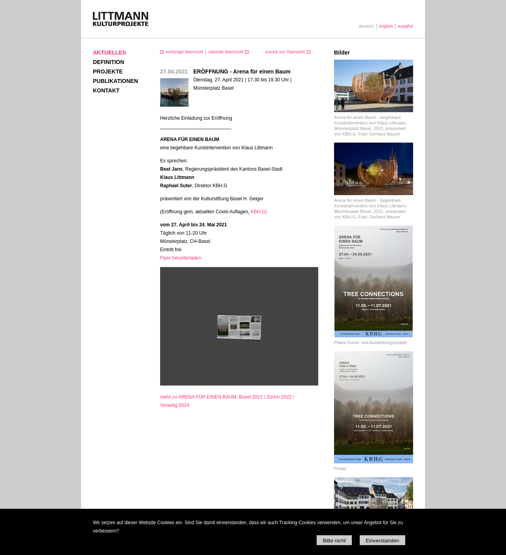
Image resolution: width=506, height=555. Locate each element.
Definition (108, 62)
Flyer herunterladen (180, 258)
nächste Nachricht (225, 51)
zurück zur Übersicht (285, 51)
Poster (340, 468)
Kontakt (106, 90)
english (386, 26)
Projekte (108, 71)
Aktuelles (109, 52)
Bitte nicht (334, 541)
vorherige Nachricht (184, 51)
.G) (259, 211)
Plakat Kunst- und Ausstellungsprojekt (370, 342)
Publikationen (115, 81)
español (405, 26)
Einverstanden (382, 541)
